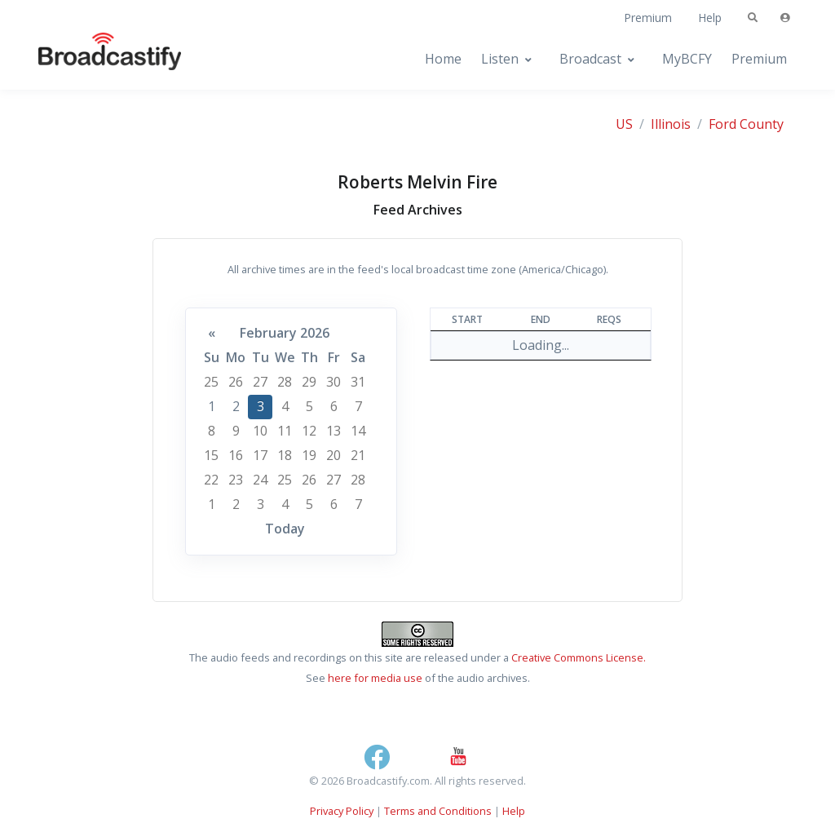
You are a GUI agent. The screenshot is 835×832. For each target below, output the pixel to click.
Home (443, 59)
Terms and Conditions (438, 810)
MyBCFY (687, 59)
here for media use (375, 677)
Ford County (746, 124)
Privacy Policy (341, 810)
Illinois (671, 124)
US (624, 124)
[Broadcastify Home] (93, 59)
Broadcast (590, 59)
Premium (648, 17)
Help (710, 17)
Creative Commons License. (578, 657)
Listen (500, 59)
